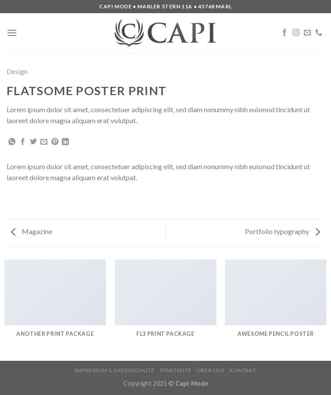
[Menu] (12, 32)
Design (17, 71)
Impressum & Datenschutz (115, 370)
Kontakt (243, 370)
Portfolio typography (282, 231)
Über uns (210, 370)
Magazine (31, 231)
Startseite (175, 370)
